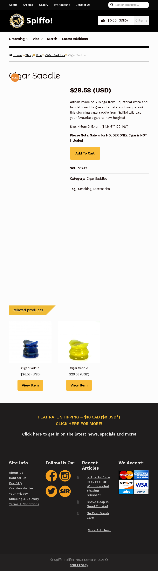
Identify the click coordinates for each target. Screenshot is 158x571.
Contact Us (83, 5)
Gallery (43, 5)
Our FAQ (15, 483)
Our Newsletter (21, 488)
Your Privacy (18, 493)
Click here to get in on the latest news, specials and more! (79, 434)
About (13, 5)
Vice (36, 39)
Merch (52, 39)
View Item (30, 385)
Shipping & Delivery (24, 499)
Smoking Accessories (94, 189)
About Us (16, 472)
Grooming (17, 39)
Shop (28, 55)
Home (17, 55)
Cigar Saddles (55, 55)
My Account (62, 5)
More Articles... (99, 530)
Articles (28, 5)
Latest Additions (75, 39)
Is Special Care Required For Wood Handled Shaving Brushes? (98, 486)
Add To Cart (84, 153)
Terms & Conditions (24, 504)
